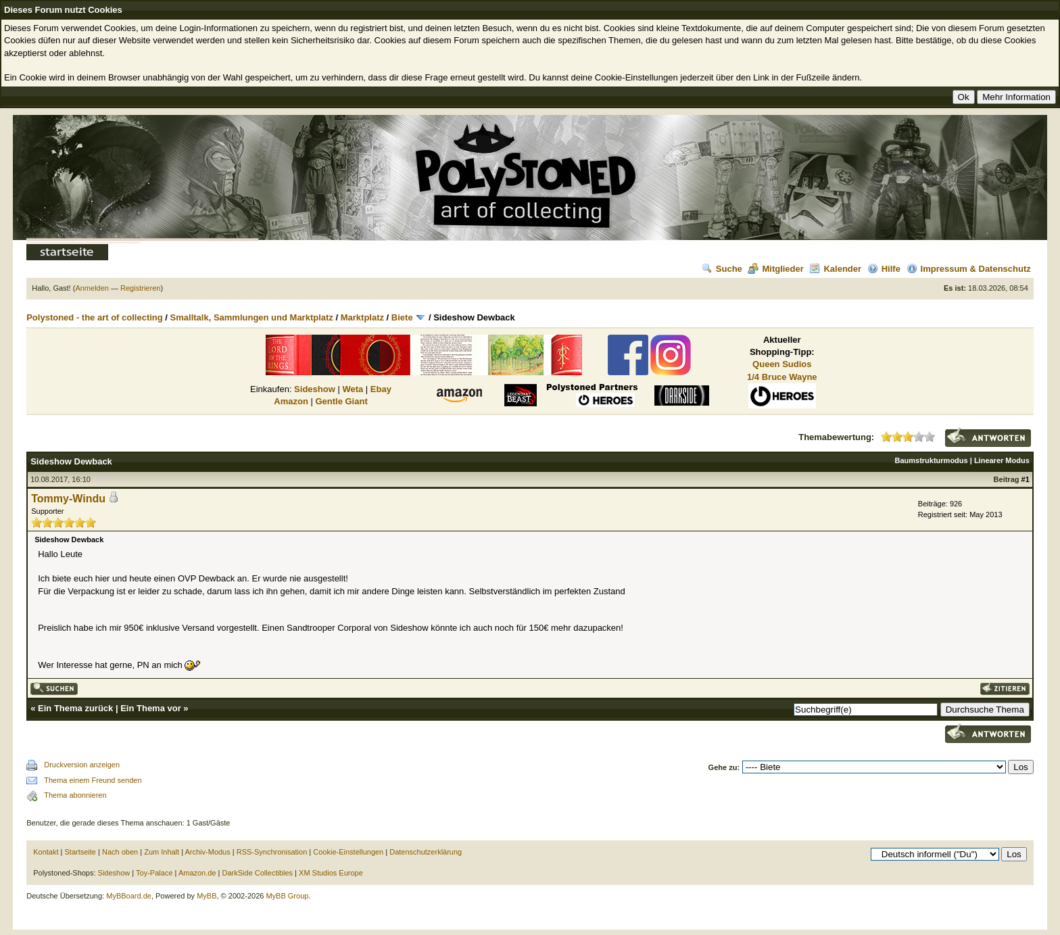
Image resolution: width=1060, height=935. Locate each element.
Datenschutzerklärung (425, 852)
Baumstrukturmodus (931, 460)
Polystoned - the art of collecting (94, 317)
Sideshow (314, 389)
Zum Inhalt (161, 852)
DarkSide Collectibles (257, 873)
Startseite (80, 852)
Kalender (835, 269)
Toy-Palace (154, 873)
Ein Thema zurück (75, 708)
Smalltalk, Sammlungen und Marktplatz (251, 317)
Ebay (380, 389)
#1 (1025, 479)
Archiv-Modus (208, 852)
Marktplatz (362, 317)
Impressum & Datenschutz (969, 269)
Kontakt (45, 852)
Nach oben (120, 852)
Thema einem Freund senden (92, 780)
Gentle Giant (341, 401)
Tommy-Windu (68, 498)
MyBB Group (287, 896)
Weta (352, 389)
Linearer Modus (1002, 460)
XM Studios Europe (331, 873)
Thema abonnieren (75, 795)
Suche (722, 269)
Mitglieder (775, 269)
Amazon (291, 401)
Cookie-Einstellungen (348, 852)
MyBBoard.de (128, 896)
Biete (402, 317)
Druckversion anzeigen (82, 765)
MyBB (206, 896)
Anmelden (92, 288)
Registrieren (140, 288)
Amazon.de (197, 873)
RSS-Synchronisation (272, 852)
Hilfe (883, 269)
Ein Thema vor (150, 708)
